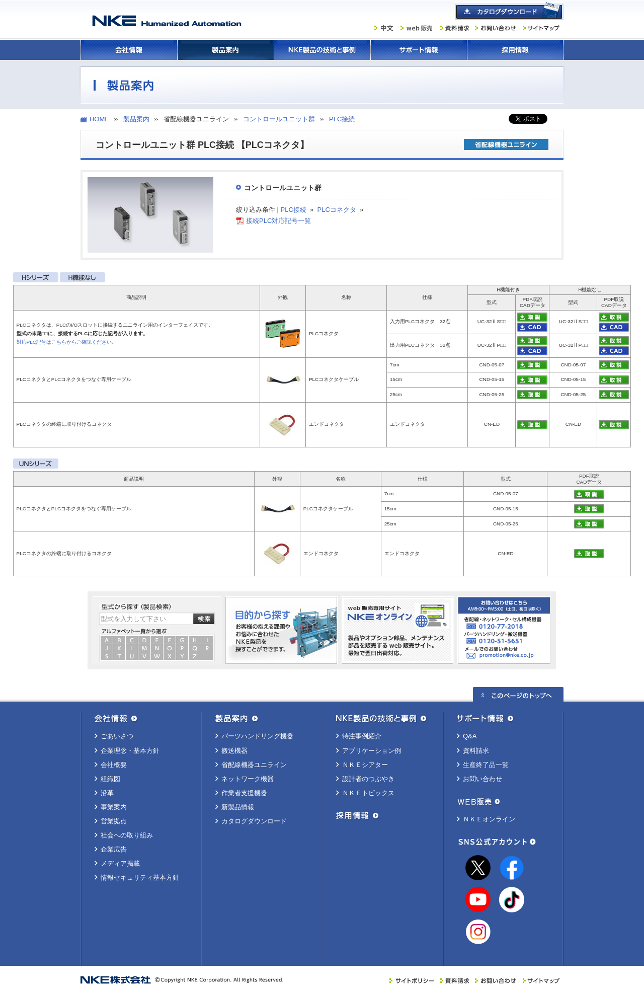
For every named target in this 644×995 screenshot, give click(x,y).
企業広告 (114, 849)
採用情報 (515, 49)
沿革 (107, 793)
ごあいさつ (117, 736)
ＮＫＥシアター (365, 765)
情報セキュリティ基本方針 (140, 877)
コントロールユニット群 (279, 119)
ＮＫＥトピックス (368, 793)
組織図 (110, 779)
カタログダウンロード (254, 821)
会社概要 (114, 765)
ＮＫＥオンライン (489, 819)
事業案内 (114, 807)
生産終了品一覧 (486, 765)
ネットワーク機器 (247, 779)
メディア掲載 (120, 863)
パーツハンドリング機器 (257, 736)
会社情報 (128, 49)
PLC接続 (342, 119)
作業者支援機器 (244, 793)
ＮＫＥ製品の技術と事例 (322, 49)
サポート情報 (418, 49)
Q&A (469, 736)
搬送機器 (234, 750)
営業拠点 (114, 821)
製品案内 (225, 49)
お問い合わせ (482, 779)
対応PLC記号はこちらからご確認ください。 (67, 342)
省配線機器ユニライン (254, 765)
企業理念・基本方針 (130, 750)
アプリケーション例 (371, 750)
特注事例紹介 (361, 736)
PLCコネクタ (336, 209)
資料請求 (476, 750)
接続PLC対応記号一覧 (278, 220)
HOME (99, 119)
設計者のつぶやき (368, 779)
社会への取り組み (127, 835)
